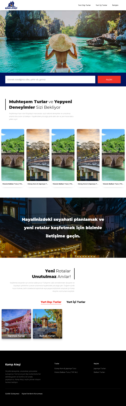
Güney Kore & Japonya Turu (65, 368)
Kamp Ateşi (13, 364)
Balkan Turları (99, 372)
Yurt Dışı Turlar (84, 5)
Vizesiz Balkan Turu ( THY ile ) (66, 372)
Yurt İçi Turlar (101, 5)
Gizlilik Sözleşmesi (12, 394)
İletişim (115, 5)
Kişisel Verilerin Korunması (32, 394)
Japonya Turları (100, 368)
